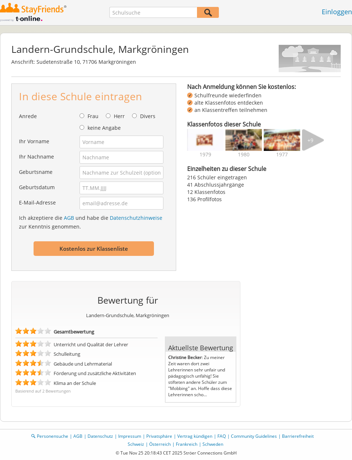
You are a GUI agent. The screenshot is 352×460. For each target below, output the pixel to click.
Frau (93, 116)
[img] (205, 140)
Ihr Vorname (34, 141)
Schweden (212, 444)
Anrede (28, 116)
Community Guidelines (254, 436)
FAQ (221, 436)
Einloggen (337, 11)
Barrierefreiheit (298, 436)
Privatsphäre (159, 436)
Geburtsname (36, 171)
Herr (119, 116)
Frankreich (186, 444)
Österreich (160, 444)
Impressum (129, 436)
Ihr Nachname (36, 156)
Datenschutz (100, 436)
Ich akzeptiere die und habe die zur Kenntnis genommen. (90, 222)
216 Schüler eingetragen (217, 177)
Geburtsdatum (37, 187)
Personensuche (52, 436)
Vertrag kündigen (194, 436)
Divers (147, 116)
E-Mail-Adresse (37, 202)
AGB (69, 217)
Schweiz (136, 444)
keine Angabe (104, 127)
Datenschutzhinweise (136, 217)
